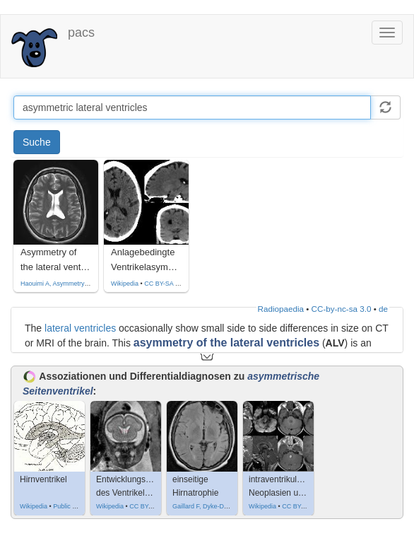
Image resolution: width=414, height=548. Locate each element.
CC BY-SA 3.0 (149, 506)
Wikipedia (124, 283)
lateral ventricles (80, 328)
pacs (81, 32)
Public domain (73, 506)
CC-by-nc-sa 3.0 (342, 308)
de (383, 308)
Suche (37, 142)
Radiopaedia (281, 308)
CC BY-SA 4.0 (164, 283)
